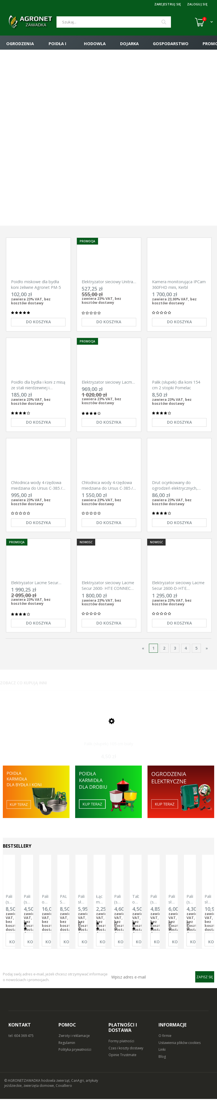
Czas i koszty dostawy (125, 1068)
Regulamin (66, 1062)
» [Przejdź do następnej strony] (207, 664)
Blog (162, 1076)
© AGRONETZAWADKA (22, 1100)
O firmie (165, 1055)
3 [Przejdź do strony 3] (175, 664)
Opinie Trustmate (122, 1075)
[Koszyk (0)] (204, 22)
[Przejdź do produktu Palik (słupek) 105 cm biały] (108, 742)
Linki (162, 1069)
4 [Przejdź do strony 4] (186, 664)
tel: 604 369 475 (21, 1055)
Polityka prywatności (74, 1069)
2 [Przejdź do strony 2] (164, 664)
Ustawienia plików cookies (180, 1062)
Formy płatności (121, 1061)
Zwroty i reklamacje (74, 1055)
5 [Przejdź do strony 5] (196, 664)
